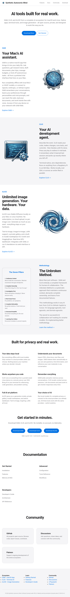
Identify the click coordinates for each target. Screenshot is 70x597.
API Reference (7, 501)
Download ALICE (51, 431)
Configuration (43, 470)
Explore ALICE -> (8, 252)
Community (56, 2)
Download (65, 2)
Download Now (29, 33)
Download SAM (18, 431)
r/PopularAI (53, 582)
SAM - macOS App (8, 577)
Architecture (6, 498)
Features (42, 2)
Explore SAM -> (8, 110)
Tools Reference (44, 474)
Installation (6, 470)
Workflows (42, 478)
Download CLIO (34, 431)
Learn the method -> (46, 327)
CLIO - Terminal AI (8, 580)
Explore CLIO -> (45, 178)
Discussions (53, 580)
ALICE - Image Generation (10, 582)
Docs (48, 2)
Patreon (51, 584)
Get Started (42, 33)
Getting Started (30, 577)
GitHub (51, 577)
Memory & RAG (7, 478)
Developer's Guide (8, 494)
